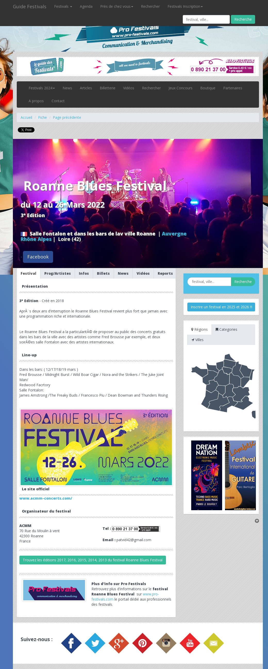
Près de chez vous (116, 6)
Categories (226, 329)
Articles (86, 87)
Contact (58, 100)
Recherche (243, 19)
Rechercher (150, 6)
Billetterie (107, 87)
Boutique (207, 87)
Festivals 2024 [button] (42, 87)
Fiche (42, 117)
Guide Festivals (29, 6)
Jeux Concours (180, 87)
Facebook (38, 257)
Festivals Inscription (185, 6)
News (67, 87)
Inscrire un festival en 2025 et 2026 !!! (221, 306)
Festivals (63, 6)
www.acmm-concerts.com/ (45, 498)
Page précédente (67, 117)
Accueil (26, 117)
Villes (197, 339)
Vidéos (128, 87)
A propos (36, 100)
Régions (199, 329)
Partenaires (232, 87)
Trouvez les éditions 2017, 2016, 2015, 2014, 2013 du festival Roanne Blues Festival (93, 559)
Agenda (86, 6)
